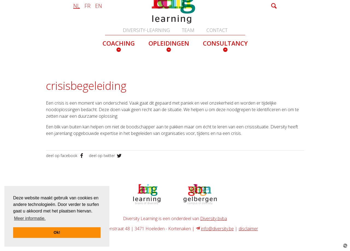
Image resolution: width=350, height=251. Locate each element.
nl (76, 6)
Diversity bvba (213, 218)
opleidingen (168, 43)
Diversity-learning (146, 30)
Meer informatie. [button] (30, 218)
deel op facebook (66, 155)
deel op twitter (105, 155)
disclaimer (248, 229)
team (188, 30)
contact (217, 30)
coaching (119, 43)
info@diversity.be (217, 229)
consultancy (225, 43)
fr (87, 6)
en (98, 6)
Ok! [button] (57, 232)
